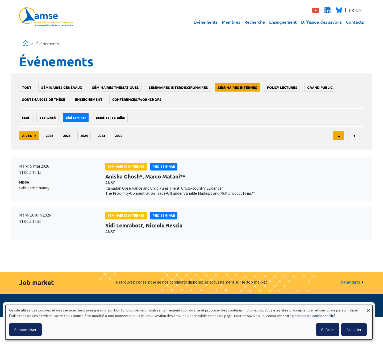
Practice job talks (110, 117)
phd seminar (76, 117)
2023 (101, 135)
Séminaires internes (237, 87)
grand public (319, 87)
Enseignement (283, 22)
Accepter (354, 329)
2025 (66, 135)
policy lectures (282, 87)
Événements (206, 22)
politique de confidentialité (313, 315)
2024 (84, 135)
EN (359, 10)
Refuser (327, 329)
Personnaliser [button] (25, 329)
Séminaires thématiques (115, 87)
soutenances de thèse (43, 99)
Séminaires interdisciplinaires (178, 87)
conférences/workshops (136, 99)
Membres (231, 22)
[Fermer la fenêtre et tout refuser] (368, 308)
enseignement (88, 99)
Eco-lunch (47, 117)
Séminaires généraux (61, 87)
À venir (29, 135)
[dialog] (188, 322)
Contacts (355, 22)
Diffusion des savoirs (321, 22)
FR (351, 10)
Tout (26, 87)
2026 (49, 135)
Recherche (254, 22)
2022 (118, 135)
